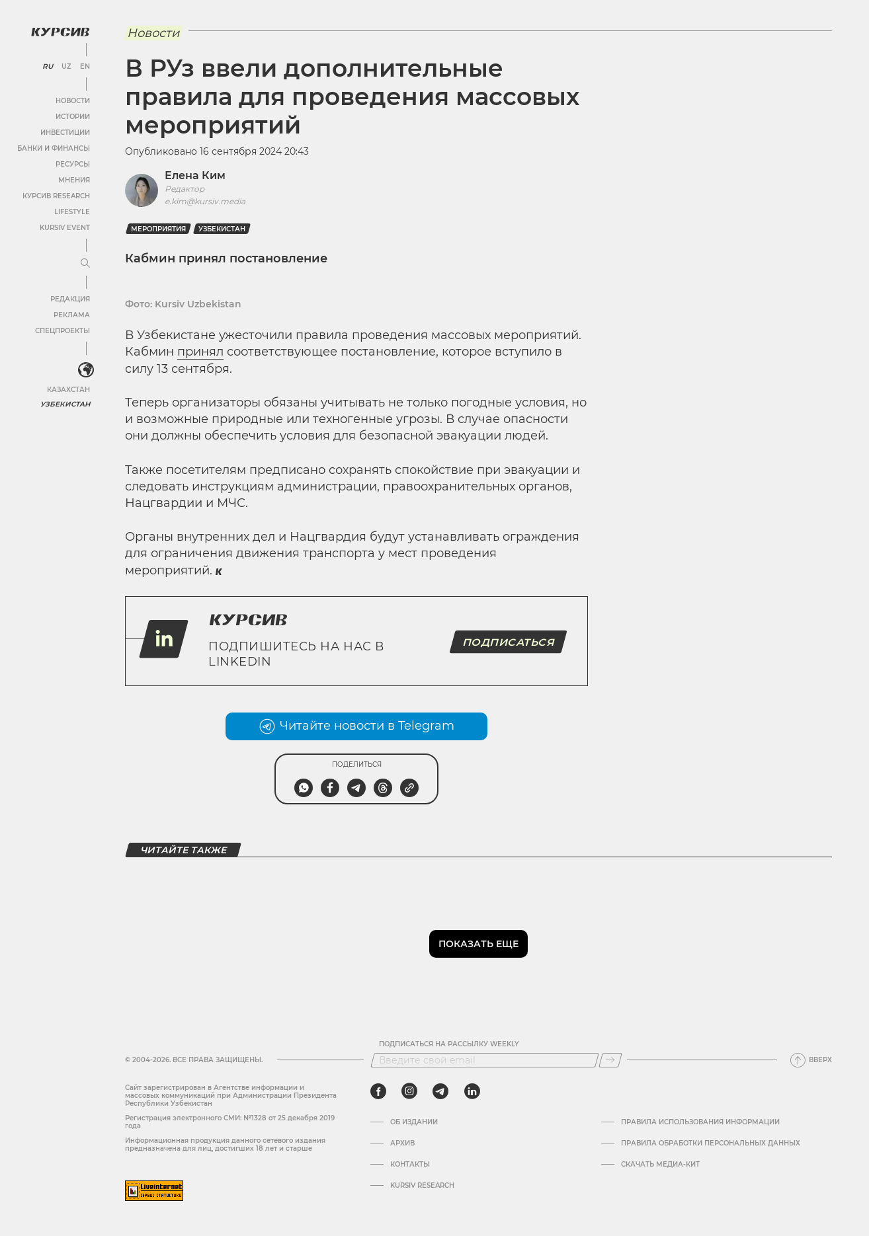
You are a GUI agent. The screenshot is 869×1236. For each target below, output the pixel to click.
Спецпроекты (61, 330)
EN (84, 66)
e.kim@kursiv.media (205, 201)
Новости (72, 100)
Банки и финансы (53, 147)
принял (200, 351)
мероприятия (158, 229)
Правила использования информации (700, 1122)
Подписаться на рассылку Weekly (449, 1044)
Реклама (71, 314)
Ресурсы (72, 163)
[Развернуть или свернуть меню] (84, 263)
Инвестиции (64, 132)
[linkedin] (472, 1091)
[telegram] (440, 1091)
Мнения (73, 179)
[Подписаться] (610, 1060)
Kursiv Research (422, 1186)
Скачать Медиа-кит (660, 1165)
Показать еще (478, 944)
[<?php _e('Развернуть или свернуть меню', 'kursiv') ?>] (85, 369)
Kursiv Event (64, 227)
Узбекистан (65, 403)
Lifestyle (71, 211)
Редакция (69, 298)
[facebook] (378, 1091)
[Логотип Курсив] (59, 31)
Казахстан (67, 388)
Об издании (414, 1122)
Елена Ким (195, 175)
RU (47, 66)
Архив (402, 1143)
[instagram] (409, 1091)
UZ (66, 66)
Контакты (410, 1165)
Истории (72, 116)
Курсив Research (55, 195)
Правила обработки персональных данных (710, 1143)
